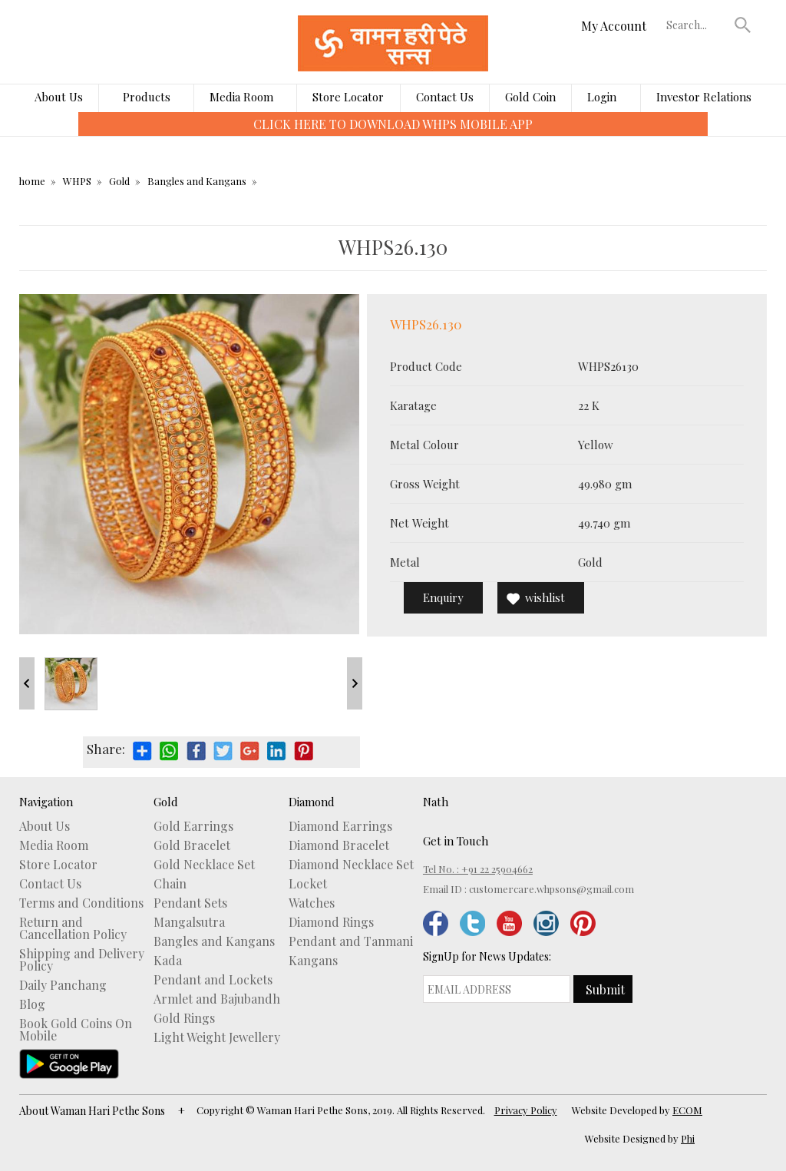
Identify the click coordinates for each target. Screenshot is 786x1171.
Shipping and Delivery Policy (81, 960)
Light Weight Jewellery (217, 1037)
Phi (688, 1138)
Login (601, 97)
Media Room (241, 97)
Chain (170, 884)
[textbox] (697, 24)
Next (354, 683)
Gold (119, 181)
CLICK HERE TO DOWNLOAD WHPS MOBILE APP (393, 124)
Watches (312, 903)
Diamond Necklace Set (351, 864)
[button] (743, 24)
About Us (59, 97)
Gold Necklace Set (204, 864)
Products (146, 97)
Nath (435, 801)
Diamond (312, 801)
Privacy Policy (525, 1109)
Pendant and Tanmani (351, 941)
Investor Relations (703, 97)
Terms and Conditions (81, 903)
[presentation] (67, 135)
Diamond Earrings (340, 826)
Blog (32, 1004)
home (32, 181)
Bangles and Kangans (196, 181)
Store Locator (348, 97)
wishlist (545, 597)
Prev (27, 683)
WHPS (77, 181)
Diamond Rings (331, 922)
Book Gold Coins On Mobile (75, 1029)
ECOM (687, 1109)
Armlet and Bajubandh (217, 999)
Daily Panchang (63, 985)
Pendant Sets (190, 903)
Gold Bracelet (192, 845)
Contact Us (445, 97)
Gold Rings (184, 1018)
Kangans (313, 960)
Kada (168, 960)
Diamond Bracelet (339, 845)
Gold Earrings (193, 826)
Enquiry (443, 597)
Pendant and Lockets (213, 980)
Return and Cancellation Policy (73, 928)
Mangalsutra (189, 922)
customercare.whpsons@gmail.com (551, 888)
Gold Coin (530, 97)
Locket (308, 884)
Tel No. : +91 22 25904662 (478, 868)
